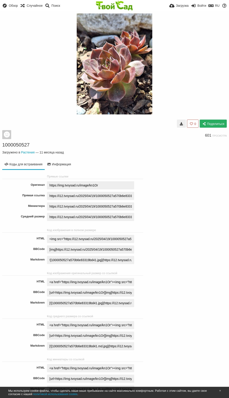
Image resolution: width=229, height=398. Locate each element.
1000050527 (16, 145)
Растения (28, 152)
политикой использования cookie (55, 394)
